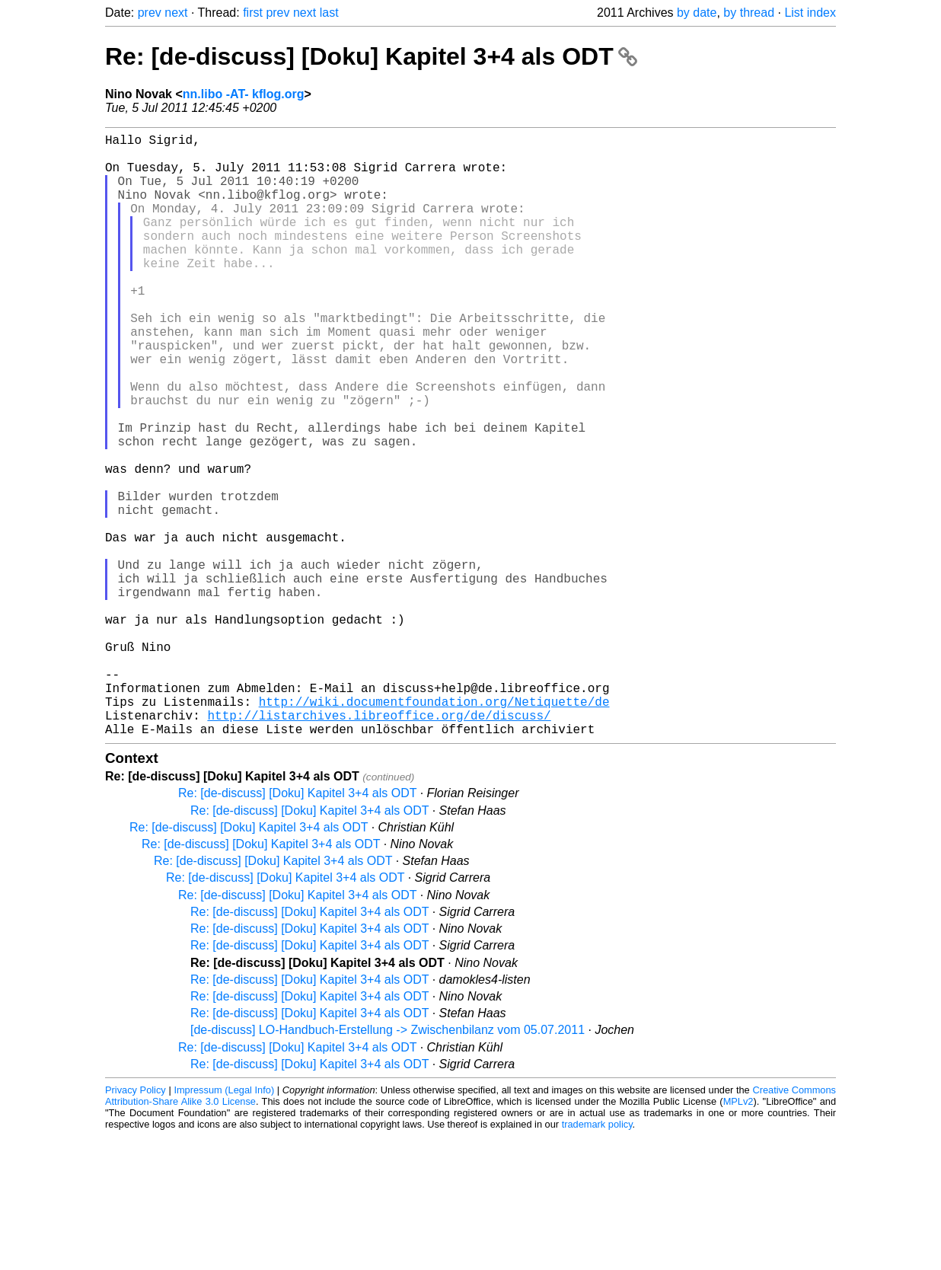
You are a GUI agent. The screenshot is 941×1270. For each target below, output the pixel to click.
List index (810, 12)
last (329, 12)
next (175, 12)
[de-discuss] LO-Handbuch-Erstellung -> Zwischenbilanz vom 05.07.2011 (387, 1163)
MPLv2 (738, 1235)
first (253, 12)
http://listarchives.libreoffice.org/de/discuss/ (378, 846)
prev (149, 12)
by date (696, 12)
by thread (748, 12)
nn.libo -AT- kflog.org (244, 94)
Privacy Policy (135, 1224)
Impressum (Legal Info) (224, 1224)
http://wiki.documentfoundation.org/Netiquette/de (434, 829)
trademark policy (597, 1258)
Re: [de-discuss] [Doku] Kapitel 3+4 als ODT (371, 56)
